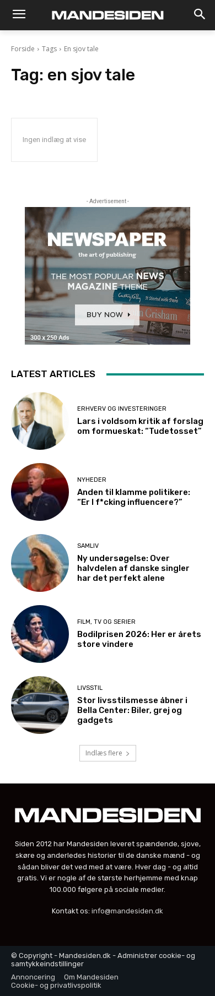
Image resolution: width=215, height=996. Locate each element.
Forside (23, 48)
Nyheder (91, 480)
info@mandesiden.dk (127, 911)
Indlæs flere (107, 753)
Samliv (88, 546)
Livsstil (90, 688)
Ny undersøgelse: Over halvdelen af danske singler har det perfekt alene (133, 568)
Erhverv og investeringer (121, 409)
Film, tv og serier (106, 622)
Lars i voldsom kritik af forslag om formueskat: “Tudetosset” (140, 426)
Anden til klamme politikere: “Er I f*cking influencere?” (133, 497)
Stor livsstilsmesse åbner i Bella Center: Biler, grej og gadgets (132, 710)
